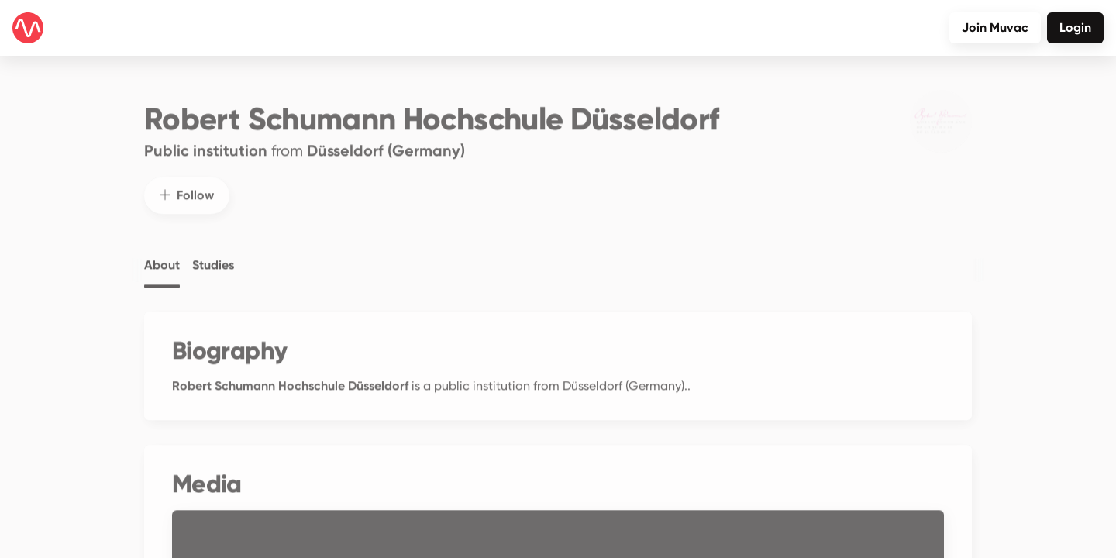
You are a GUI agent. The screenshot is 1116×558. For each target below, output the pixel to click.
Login (1075, 27)
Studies (213, 254)
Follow (187, 184)
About (162, 254)
